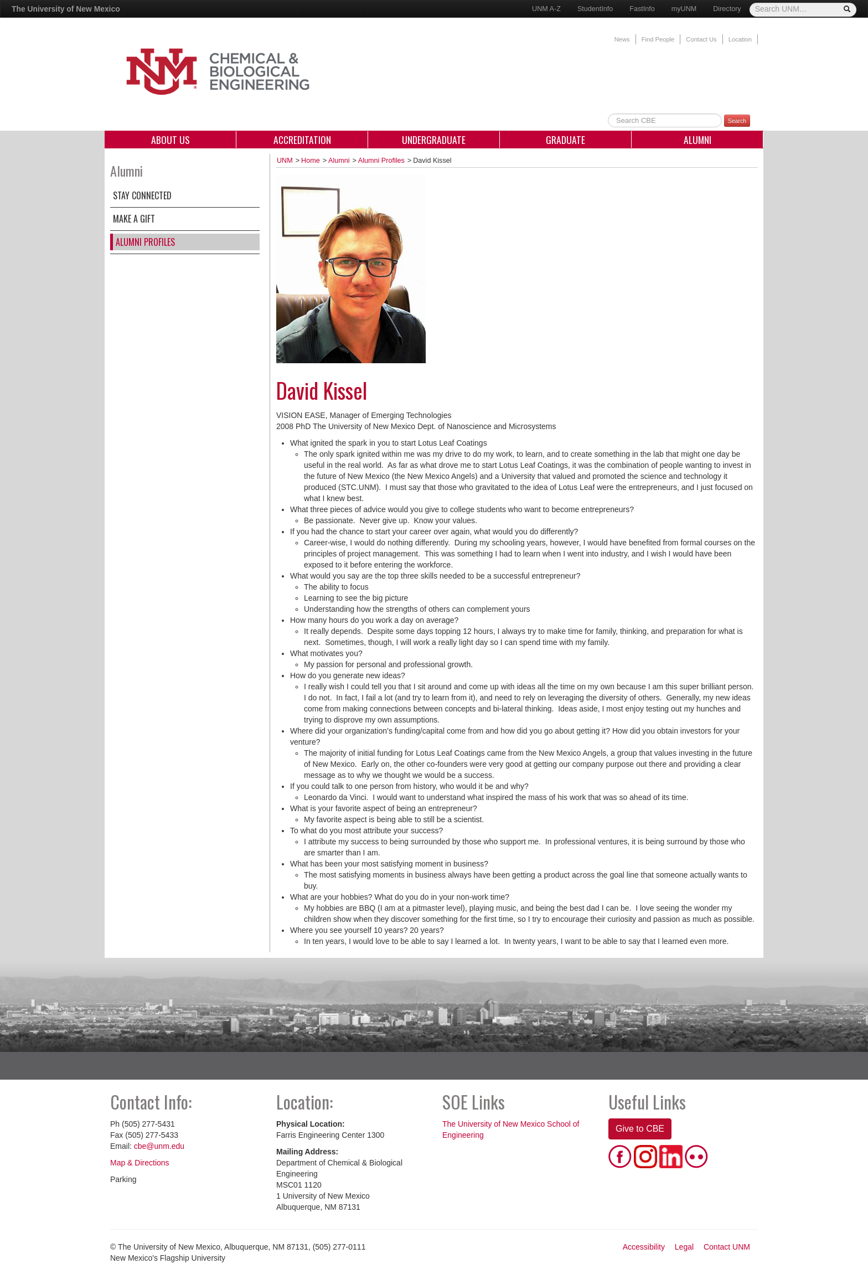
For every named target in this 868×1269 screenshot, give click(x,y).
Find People (658, 39)
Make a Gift (134, 218)
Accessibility (644, 1246)
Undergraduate (434, 139)
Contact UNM (727, 1246)
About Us (170, 139)
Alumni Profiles (145, 242)
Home (310, 160)
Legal (684, 1246)
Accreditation (302, 139)
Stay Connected (142, 195)
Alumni (697, 139)
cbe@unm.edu (159, 1146)
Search (737, 120)
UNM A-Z (546, 9)
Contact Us (701, 39)
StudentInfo (595, 9)
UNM (285, 160)
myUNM (683, 9)
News (622, 39)
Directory (727, 9)
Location (740, 39)
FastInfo (642, 9)
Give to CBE (640, 1128)
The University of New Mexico (66, 8)
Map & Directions (139, 1162)
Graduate (565, 139)
